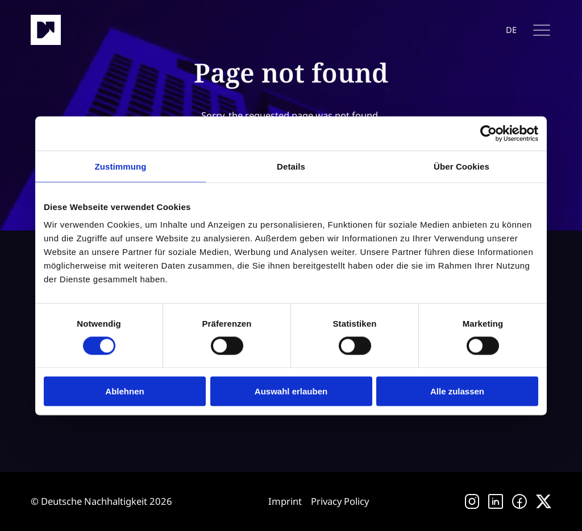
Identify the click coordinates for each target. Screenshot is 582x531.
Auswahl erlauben (291, 391)
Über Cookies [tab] (461, 166)
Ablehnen (124, 391)
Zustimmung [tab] (121, 166)
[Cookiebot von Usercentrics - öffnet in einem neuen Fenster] (488, 133)
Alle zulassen (457, 391)
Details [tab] (291, 166)
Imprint (285, 501)
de (511, 29)
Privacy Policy (340, 501)
